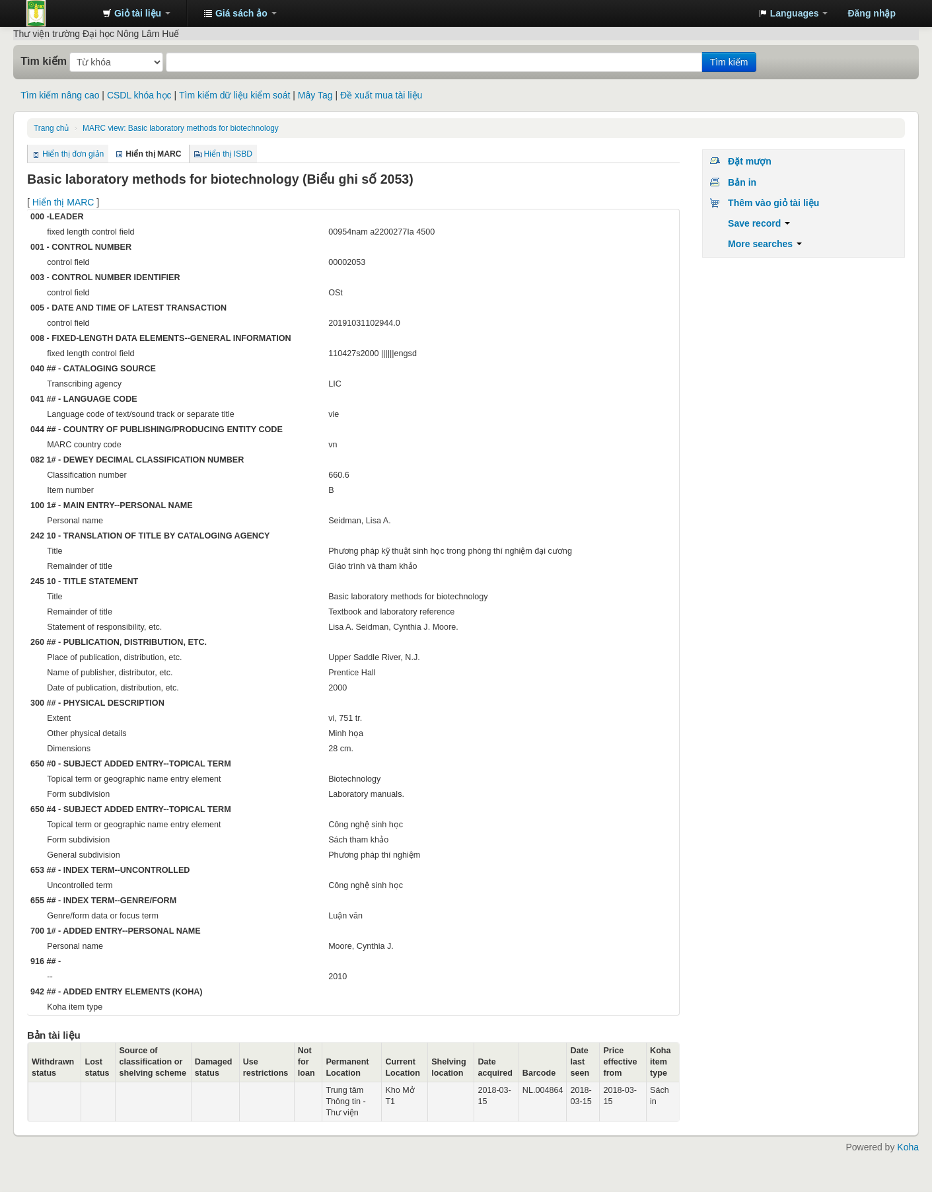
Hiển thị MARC (63, 202)
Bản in (742, 182)
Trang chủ (51, 128)
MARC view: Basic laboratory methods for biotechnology (181, 128)
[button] (136, 13)
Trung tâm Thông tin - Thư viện (59, 13)
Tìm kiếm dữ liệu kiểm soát (234, 95)
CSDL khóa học (139, 95)
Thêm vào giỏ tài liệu (773, 203)
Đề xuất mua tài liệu (381, 95)
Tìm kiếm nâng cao (59, 95)
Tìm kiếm (43, 61)
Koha (908, 1147)
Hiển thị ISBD (228, 154)
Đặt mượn (749, 161)
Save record (759, 223)
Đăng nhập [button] (871, 13)
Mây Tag (315, 95)
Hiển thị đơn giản (73, 154)
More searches (765, 244)
